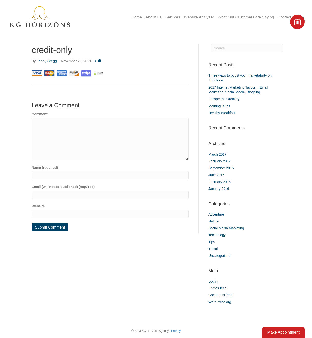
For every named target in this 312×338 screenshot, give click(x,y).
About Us (154, 17)
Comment (40, 114)
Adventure (216, 214)
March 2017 (217, 154)
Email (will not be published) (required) (63, 187)
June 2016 (216, 175)
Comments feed (220, 295)
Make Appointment (283, 332)
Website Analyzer (199, 17)
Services (172, 17)
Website (38, 206)
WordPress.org (219, 302)
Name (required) (45, 167)
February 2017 (219, 161)
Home (136, 17)
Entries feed (217, 288)
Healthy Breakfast (221, 113)
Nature (213, 221)
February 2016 (219, 182)
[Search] (247, 48)
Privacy (176, 331)
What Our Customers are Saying (246, 17)
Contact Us (287, 17)
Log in (213, 281)
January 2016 (218, 189)
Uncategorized (219, 256)
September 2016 (221, 168)
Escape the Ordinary (224, 99)
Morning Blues (219, 106)
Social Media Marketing (226, 228)
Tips (211, 242)
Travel (213, 249)
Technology (217, 235)
